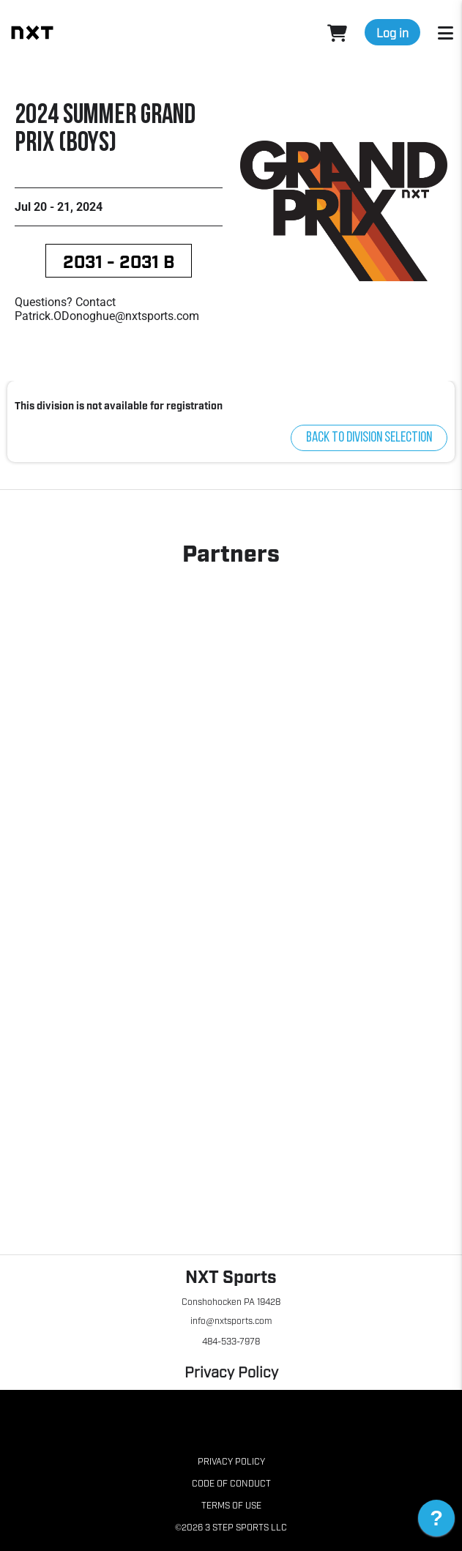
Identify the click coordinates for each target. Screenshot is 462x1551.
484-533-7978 (231, 1341)
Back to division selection (369, 438)
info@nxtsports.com (230, 1320)
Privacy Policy (231, 1371)
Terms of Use (231, 1505)
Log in (392, 32)
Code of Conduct (231, 1483)
